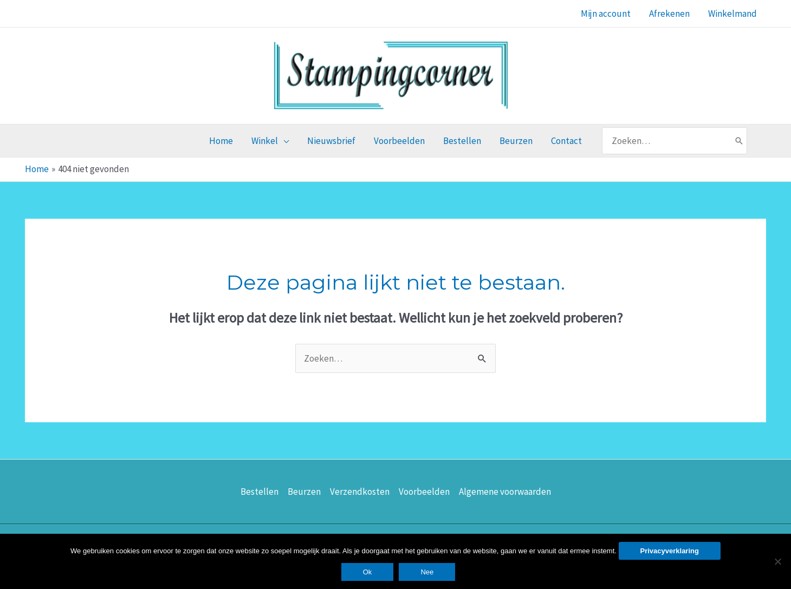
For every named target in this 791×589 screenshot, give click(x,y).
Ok (367, 572)
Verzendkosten (360, 492)
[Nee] (777, 561)
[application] (283, 141)
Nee (426, 572)
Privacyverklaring (669, 551)
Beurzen (304, 492)
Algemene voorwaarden (505, 492)
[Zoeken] (739, 141)
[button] (270, 141)
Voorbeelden (424, 492)
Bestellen (259, 492)
